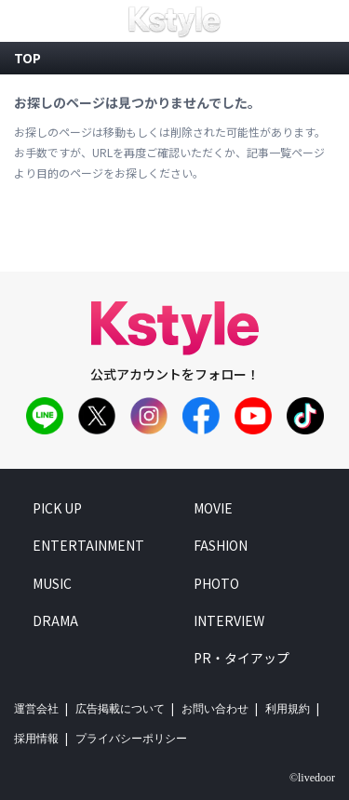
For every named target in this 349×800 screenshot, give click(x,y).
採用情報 (36, 738)
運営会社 (36, 708)
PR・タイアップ (241, 657)
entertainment (88, 545)
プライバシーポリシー (131, 738)
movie (213, 508)
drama (55, 620)
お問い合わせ (214, 708)
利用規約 (287, 708)
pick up (57, 508)
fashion (221, 545)
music (52, 582)
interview (229, 620)
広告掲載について (120, 708)
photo (216, 582)
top (27, 57)
